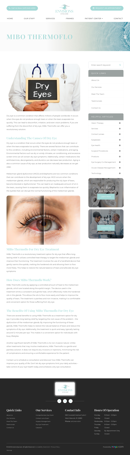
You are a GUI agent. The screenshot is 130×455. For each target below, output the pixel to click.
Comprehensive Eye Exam (45, 415)
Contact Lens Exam (43, 418)
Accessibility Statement (42, 447)
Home (10, 18)
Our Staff (29, 18)
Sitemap (9, 450)
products (95, 157)
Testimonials (97, 101)
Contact (118, 18)
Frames (70, 18)
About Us (95, 80)
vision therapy (97, 123)
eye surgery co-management (104, 163)
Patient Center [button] (94, 18)
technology (96, 175)
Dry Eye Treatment (42, 424)
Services (50, 18)
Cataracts (39, 427)
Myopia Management (43, 421)
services (95, 129)
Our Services (96, 87)
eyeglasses (96, 140)
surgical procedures (100, 152)
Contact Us (96, 108)
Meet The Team (98, 94)
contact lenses (98, 134)
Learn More (106, 198)
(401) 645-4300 (76, 421)
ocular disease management (104, 169)
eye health (96, 146)
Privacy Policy (55, 447)
